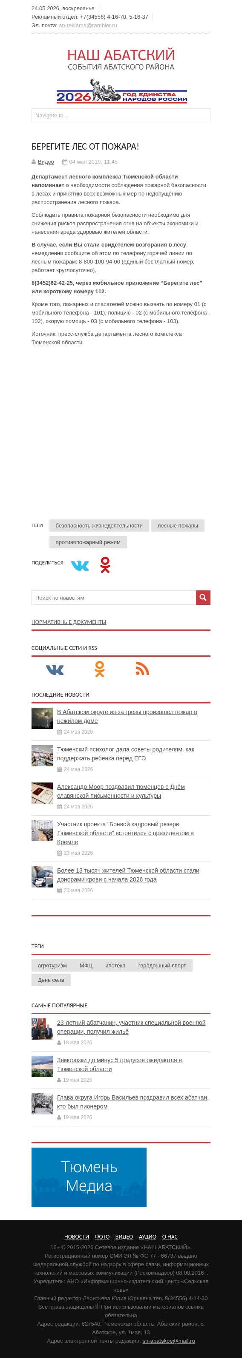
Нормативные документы (69, 622)
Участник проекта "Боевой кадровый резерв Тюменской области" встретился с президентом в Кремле (125, 833)
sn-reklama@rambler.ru (88, 25)
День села (51, 980)
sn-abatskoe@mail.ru (169, 1341)
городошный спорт (162, 965)
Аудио (147, 1236)
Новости (76, 1236)
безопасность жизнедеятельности (99, 525)
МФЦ (86, 965)
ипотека (115, 965)
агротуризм (52, 965)
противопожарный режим (88, 542)
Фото (102, 1236)
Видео (46, 162)
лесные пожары (178, 525)
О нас (170, 1236)
